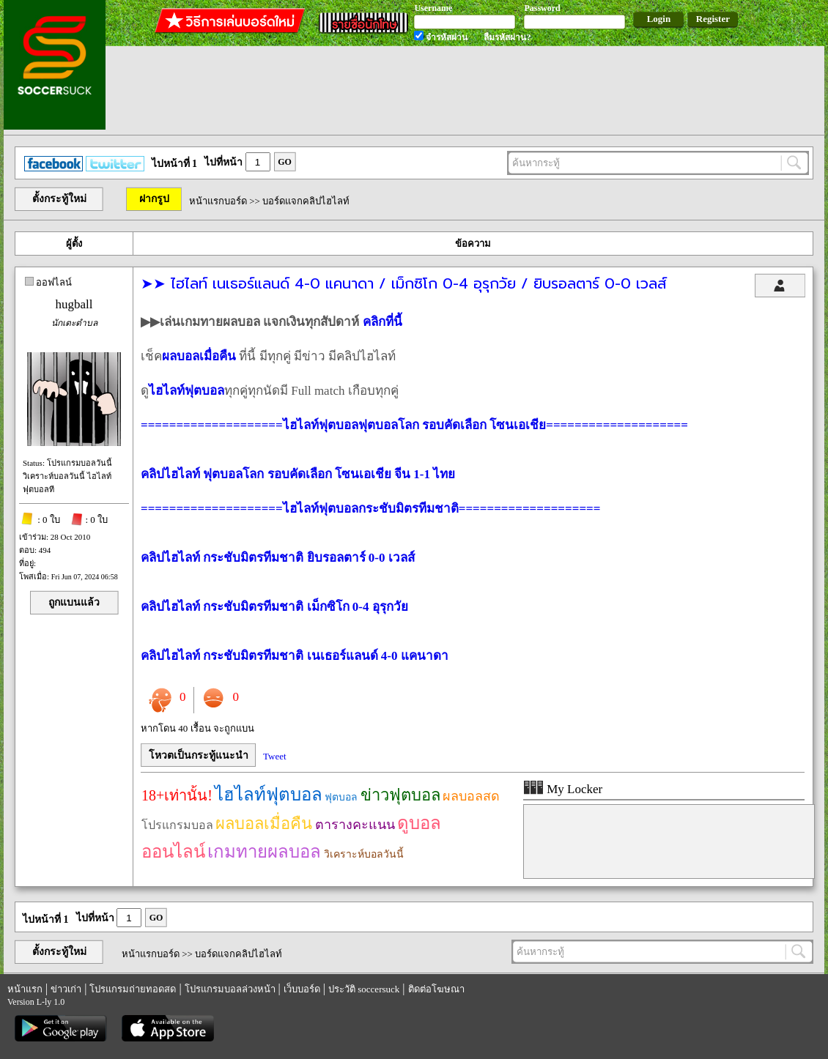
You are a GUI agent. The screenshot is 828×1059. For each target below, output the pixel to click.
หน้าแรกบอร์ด (218, 201)
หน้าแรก (24, 989)
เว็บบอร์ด (302, 989)
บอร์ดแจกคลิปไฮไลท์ (306, 201)
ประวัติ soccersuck (363, 989)
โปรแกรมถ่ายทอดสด (132, 989)
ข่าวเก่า (66, 989)
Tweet (275, 756)
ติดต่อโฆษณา (436, 989)
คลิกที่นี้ (382, 322)
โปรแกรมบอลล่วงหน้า (230, 989)
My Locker (562, 789)
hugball (74, 304)
